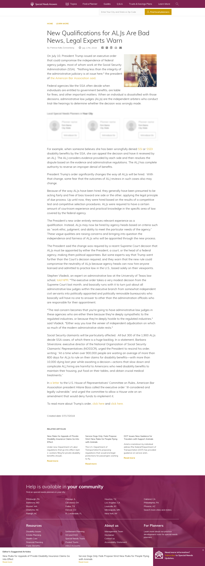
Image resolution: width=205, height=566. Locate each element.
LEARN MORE (62, 23)
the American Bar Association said (72, 78)
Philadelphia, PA (151, 502)
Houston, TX (110, 499)
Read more (52, 461)
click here (98, 403)
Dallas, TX (70, 506)
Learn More (164, 3)
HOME (50, 23)
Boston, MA (31, 506)
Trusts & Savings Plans (140, 3)
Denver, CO (70, 509)
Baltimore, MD (32, 502)
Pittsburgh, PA (33, 499)
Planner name (69, 121)
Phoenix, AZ (149, 506)
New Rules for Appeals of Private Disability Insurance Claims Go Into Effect (63, 439)
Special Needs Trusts (75, 538)
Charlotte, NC (32, 509)
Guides (107, 3)
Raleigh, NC (31, 513)
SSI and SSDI (71, 535)
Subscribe (170, 555)
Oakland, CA (149, 499)
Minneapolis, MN (112, 509)
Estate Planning (33, 535)
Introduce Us (70, 135)
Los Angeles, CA (112, 502)
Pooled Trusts (71, 542)
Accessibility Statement (116, 542)
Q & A (120, 3)
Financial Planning (34, 542)
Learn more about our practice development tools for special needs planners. (161, 534)
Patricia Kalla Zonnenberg (62, 47)
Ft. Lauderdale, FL (73, 513)
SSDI (149, 149)
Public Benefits (33, 545)
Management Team (114, 531)
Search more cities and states (158, 509)
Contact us (110, 538)
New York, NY (111, 513)
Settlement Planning (74, 531)
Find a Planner (90, 3)
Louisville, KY (110, 506)
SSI (140, 149)
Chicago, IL (70, 499)
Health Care (31, 538)
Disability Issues (33, 531)
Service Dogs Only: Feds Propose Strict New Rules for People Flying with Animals (101, 439)
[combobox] (121, 12)
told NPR (62, 280)
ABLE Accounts (72, 545)
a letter (54, 382)
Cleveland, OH (72, 502)
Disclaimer (109, 535)
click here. (117, 403)
